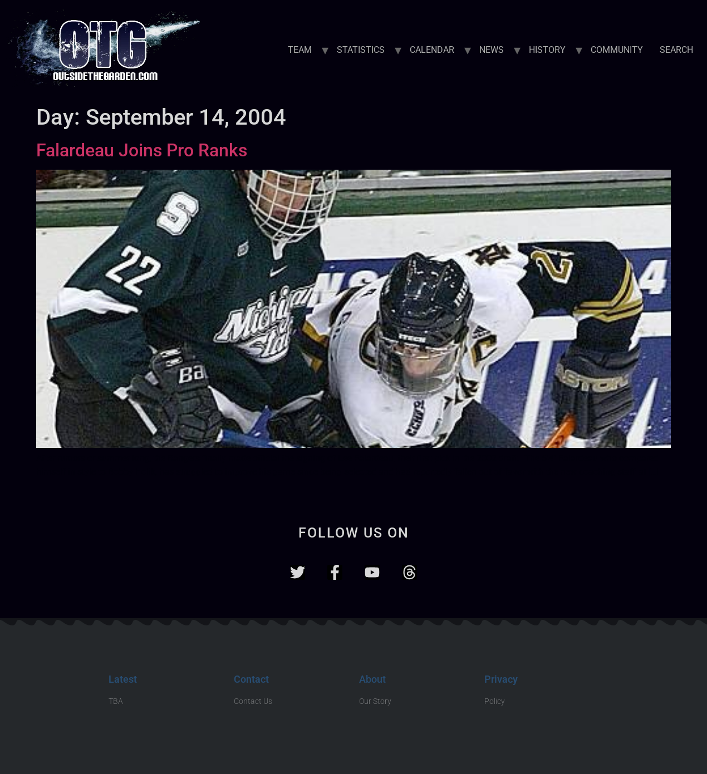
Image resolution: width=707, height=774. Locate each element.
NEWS (491, 50)
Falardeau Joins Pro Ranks (141, 150)
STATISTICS (361, 50)
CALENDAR (432, 50)
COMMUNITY (617, 50)
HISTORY (547, 50)
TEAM (300, 50)
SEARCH (676, 50)
